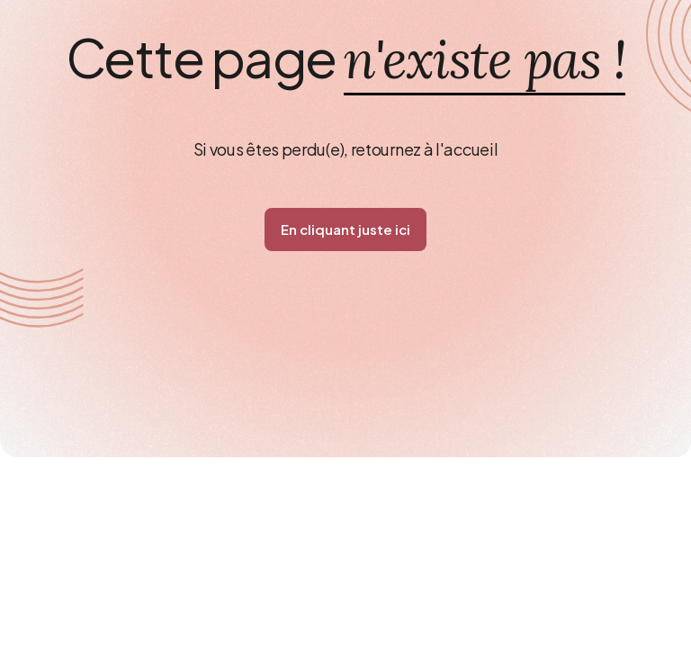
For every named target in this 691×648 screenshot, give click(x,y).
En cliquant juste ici (345, 229)
